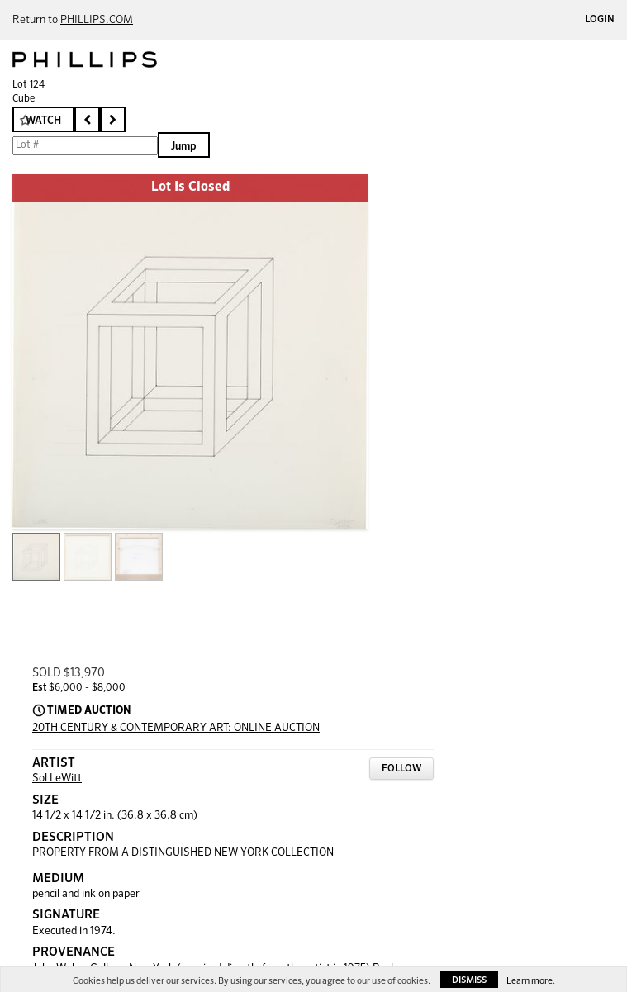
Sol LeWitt (57, 778)
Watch (43, 121)
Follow (401, 769)
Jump (184, 146)
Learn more (529, 980)
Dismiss (469, 980)
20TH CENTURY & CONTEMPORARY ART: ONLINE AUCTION (176, 728)
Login (600, 20)
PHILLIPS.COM (96, 20)
